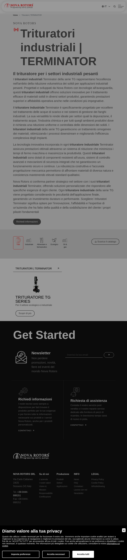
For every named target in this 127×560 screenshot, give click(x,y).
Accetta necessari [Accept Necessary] (56, 554)
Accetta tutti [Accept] (83, 554)
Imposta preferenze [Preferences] (20, 554)
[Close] (124, 530)
